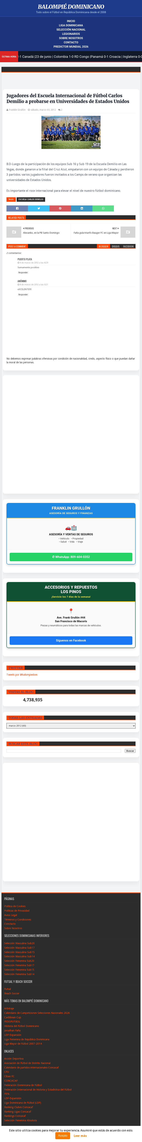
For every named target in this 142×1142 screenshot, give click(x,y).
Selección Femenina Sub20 (19, 960)
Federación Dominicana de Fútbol (23, 1085)
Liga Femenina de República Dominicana (26, 1039)
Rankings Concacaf (15, 1115)
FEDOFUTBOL (12, 1021)
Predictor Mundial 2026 (71, 46)
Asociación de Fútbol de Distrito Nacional (27, 1063)
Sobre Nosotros (71, 38)
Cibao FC (9, 1076)
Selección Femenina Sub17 (19, 965)
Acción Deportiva (13, 1058)
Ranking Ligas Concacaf (17, 1111)
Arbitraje (9, 1008)
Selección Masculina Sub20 (19, 943)
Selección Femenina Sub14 (19, 974)
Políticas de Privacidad (16, 910)
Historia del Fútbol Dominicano (21, 1026)
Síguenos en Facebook (71, 640)
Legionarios (71, 34)
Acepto (62, 1135)
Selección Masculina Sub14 (19, 956)
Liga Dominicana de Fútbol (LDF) (22, 1102)
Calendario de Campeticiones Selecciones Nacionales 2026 (37, 1012)
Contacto (71, 42)
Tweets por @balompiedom (21, 674)
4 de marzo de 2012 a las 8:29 (34, 263)
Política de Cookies (15, 906)
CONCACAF (11, 1080)
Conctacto (10, 923)
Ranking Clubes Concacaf (18, 1107)
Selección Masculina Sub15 (19, 952)
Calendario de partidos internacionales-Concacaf (31, 1067)
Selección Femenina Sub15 (19, 969)
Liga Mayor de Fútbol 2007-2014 (23, 1043)
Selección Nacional (70, 29)
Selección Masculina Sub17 (19, 947)
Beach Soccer (11, 993)
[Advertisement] (20, 434)
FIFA (6, 1093)
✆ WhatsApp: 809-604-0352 (71, 557)
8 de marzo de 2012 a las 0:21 (34, 284)
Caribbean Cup (12, 1017)
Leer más (80, 1136)
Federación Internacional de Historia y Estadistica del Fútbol (38, 1089)
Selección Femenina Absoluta (20, 1120)
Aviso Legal (10, 915)
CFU (6, 1071)
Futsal (7, 989)
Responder (23, 273)
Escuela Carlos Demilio (30, 199)
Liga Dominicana (71, 25)
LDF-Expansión (12, 1034)
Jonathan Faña (12, 1030)
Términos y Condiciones (17, 919)
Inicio (71, 21)
